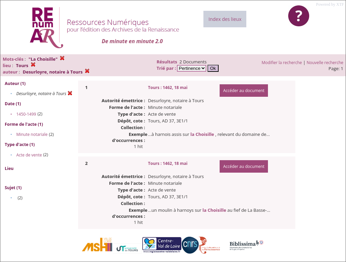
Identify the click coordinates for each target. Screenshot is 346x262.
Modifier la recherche (282, 62)
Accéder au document (243, 90)
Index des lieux (224, 19)
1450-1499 (26, 114)
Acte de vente (29, 155)
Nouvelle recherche (325, 62)
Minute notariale (32, 134)
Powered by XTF (330, 4)
